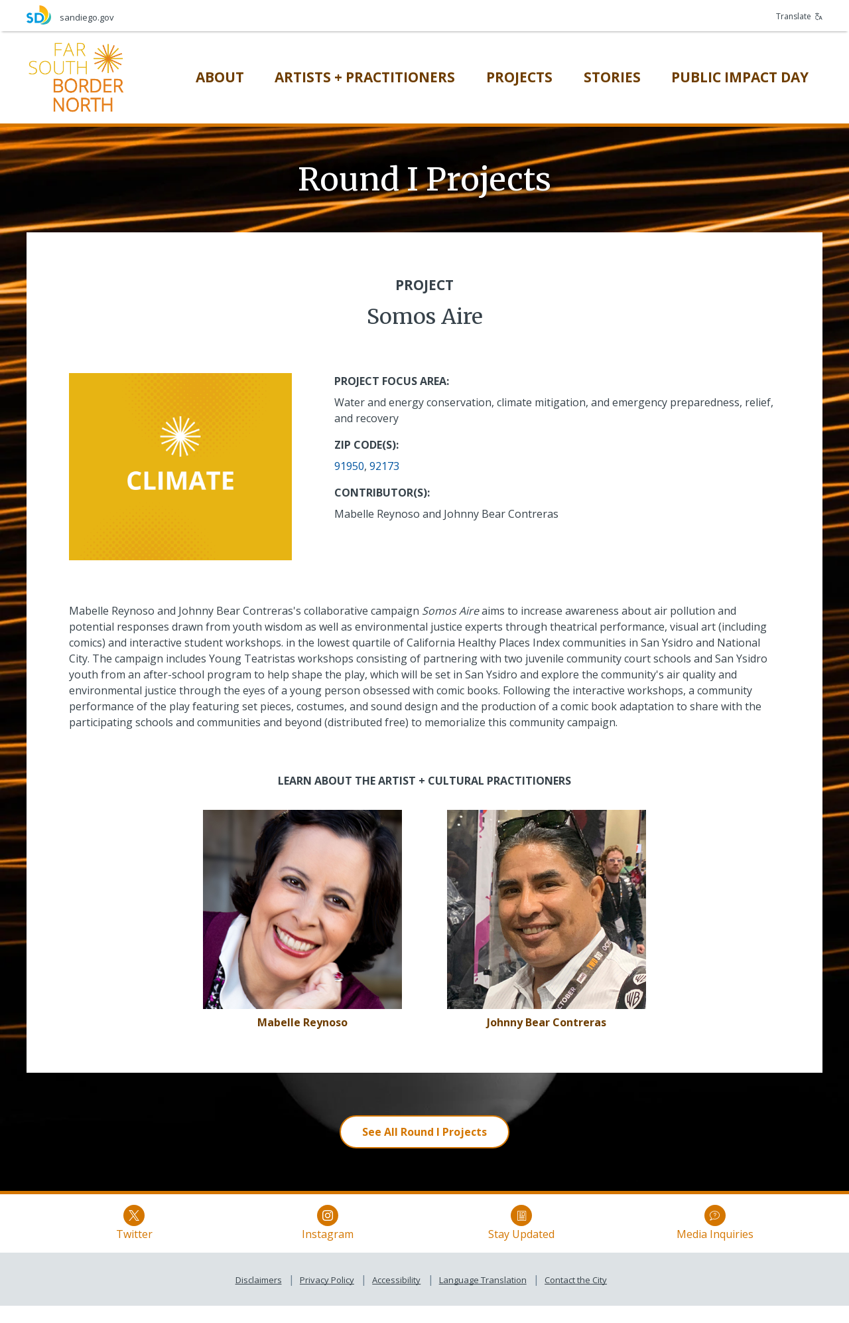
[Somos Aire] (302, 908)
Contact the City (576, 1297)
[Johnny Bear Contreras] (546, 1022)
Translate (799, 16)
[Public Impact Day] (740, 77)
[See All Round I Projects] (424, 1131)
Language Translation (483, 1297)
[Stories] (612, 77)
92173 (384, 466)
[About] (220, 77)
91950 (349, 466)
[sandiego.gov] (225, 15)
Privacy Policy (327, 1297)
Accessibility (396, 1297)
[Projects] (519, 77)
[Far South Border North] (76, 76)
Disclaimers (258, 1297)
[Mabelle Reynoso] (302, 1022)
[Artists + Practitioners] (365, 77)
